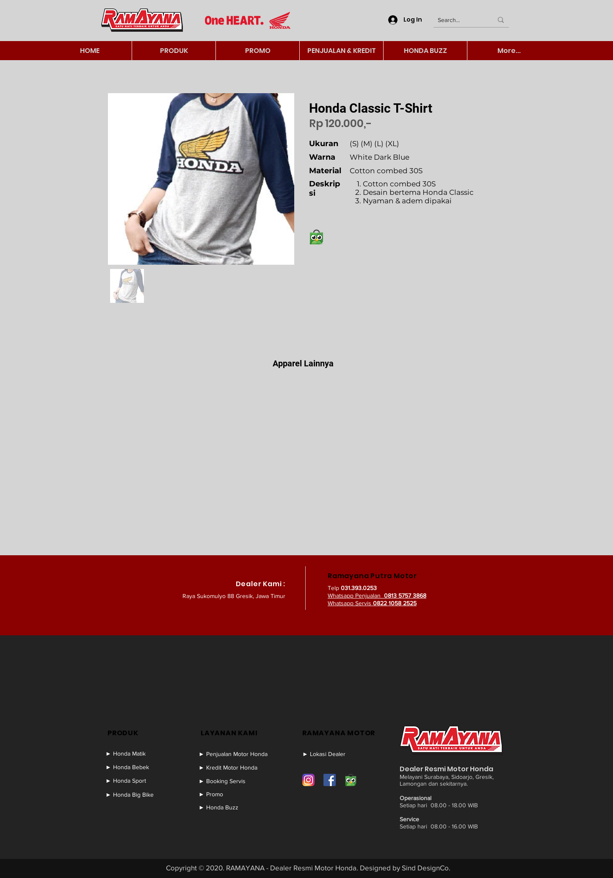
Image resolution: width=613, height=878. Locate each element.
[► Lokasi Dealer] (334, 754)
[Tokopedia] (351, 780)
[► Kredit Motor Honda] (237, 767)
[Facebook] (329, 780)
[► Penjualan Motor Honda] (237, 754)
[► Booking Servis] (237, 781)
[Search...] (459, 20)
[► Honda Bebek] (137, 767)
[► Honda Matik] (137, 753)
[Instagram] (308, 780)
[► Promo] (237, 794)
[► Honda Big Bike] (137, 794)
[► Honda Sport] (137, 780)
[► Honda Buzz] (237, 807)
